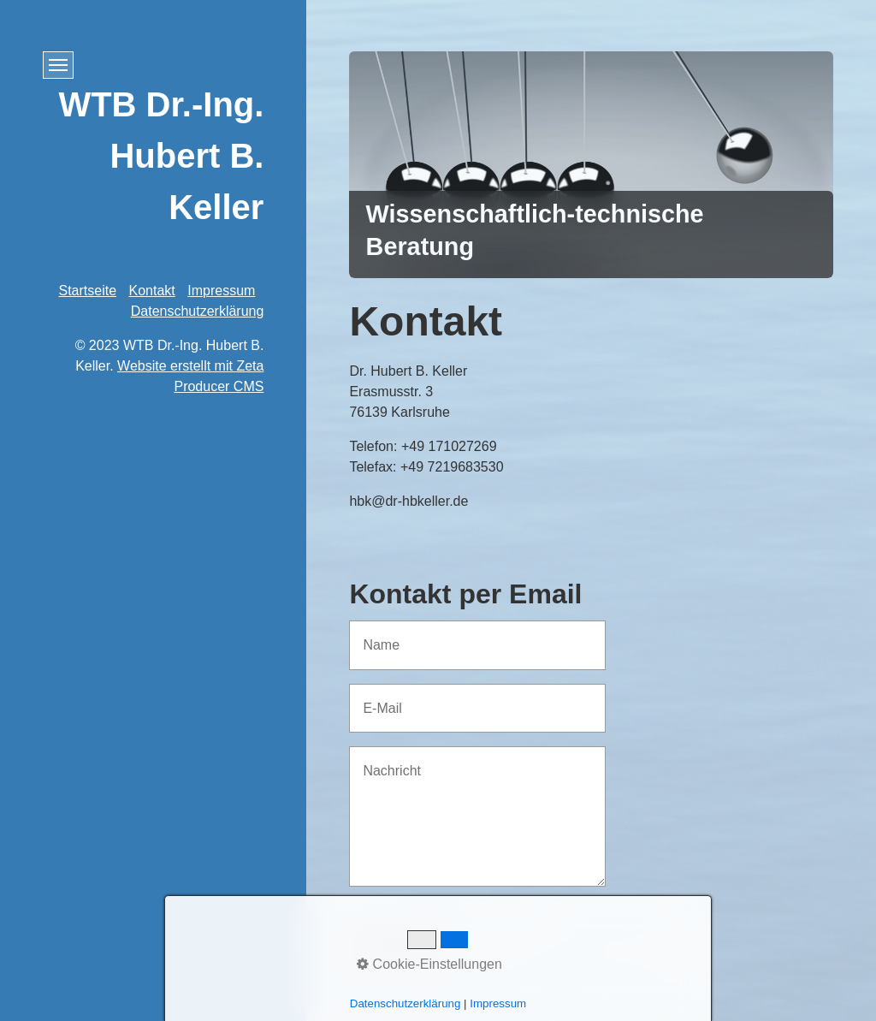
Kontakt (152, 290)
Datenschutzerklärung (197, 311)
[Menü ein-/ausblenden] (58, 65)
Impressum (221, 290)
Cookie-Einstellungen (429, 964)
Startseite (88, 290)
